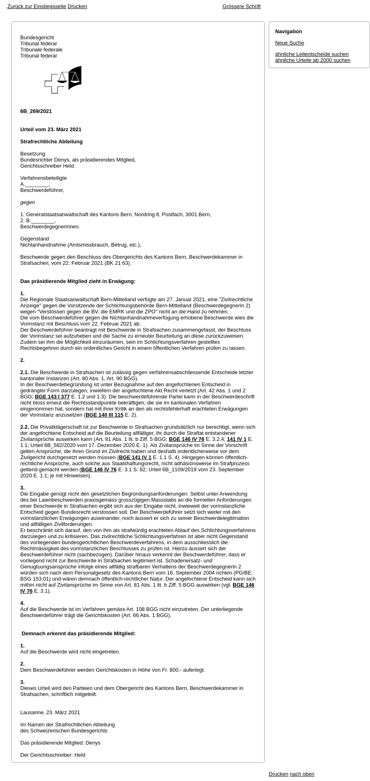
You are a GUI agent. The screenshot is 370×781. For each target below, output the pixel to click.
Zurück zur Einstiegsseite (36, 6)
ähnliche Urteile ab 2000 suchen (313, 60)
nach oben (302, 774)
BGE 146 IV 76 (186, 439)
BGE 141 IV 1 (135, 457)
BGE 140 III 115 (104, 415)
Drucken (77, 6)
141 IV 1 (236, 439)
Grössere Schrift (241, 6)
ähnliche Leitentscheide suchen (312, 54)
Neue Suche (289, 43)
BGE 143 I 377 (52, 397)
